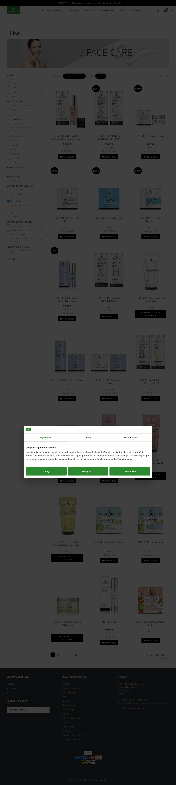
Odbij (46, 412)
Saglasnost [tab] (45, 378)
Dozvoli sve (130, 412)
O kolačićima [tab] (131, 378)
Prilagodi (88, 412)
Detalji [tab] (88, 378)
